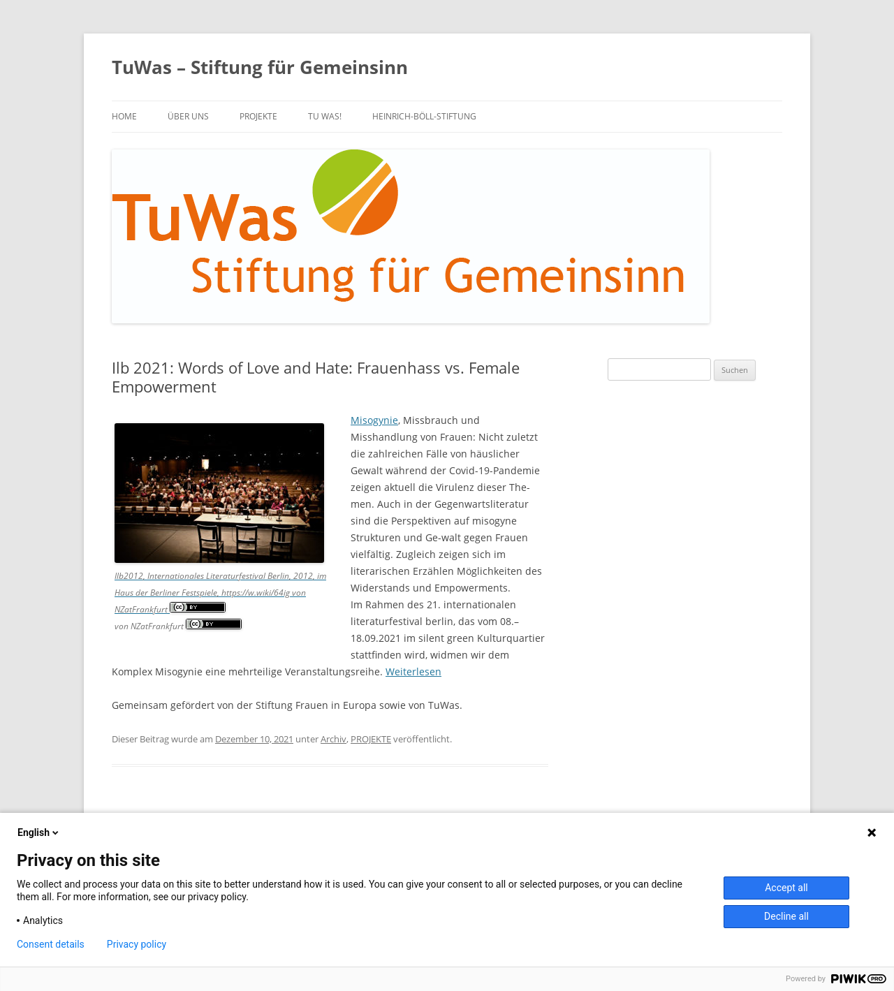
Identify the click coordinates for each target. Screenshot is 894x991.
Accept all (786, 887)
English (39, 832)
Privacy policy (136, 944)
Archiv (333, 739)
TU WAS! (325, 116)
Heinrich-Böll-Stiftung (424, 116)
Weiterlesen (413, 671)
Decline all (786, 916)
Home (124, 116)
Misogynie (374, 420)
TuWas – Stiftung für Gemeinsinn (260, 67)
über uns (188, 116)
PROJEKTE (258, 116)
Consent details (51, 944)
